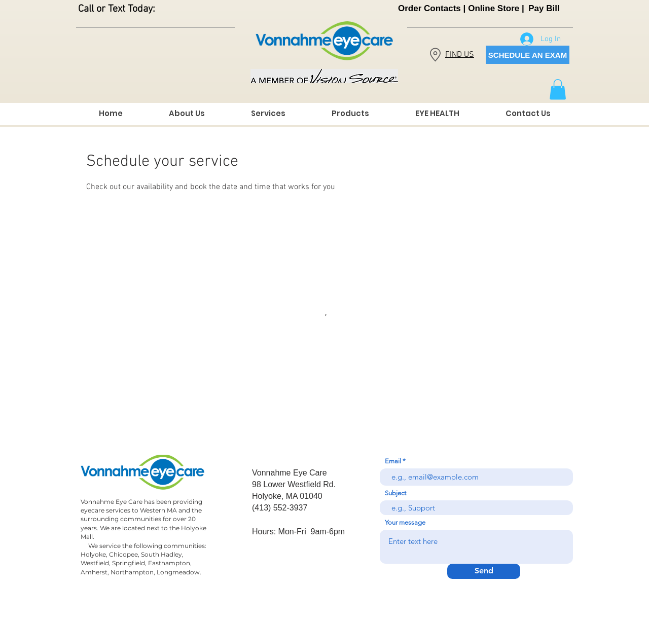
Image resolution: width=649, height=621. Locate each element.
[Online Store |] (496, 8)
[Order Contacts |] (431, 8)
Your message (405, 522)
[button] (557, 89)
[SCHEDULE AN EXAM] (527, 55)
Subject (395, 493)
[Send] (483, 571)
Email (393, 461)
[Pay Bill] (544, 9)
